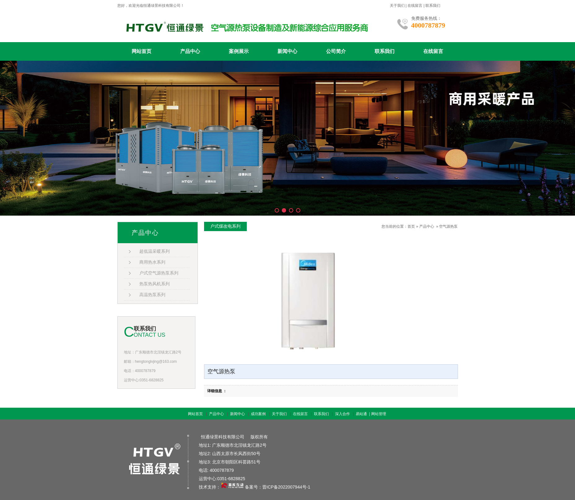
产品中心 (190, 51)
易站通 (363, 414)
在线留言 (414, 5)
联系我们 (432, 5)
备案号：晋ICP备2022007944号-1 (278, 487)
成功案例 (258, 414)
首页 (411, 226)
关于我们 (397, 5)
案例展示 (239, 51)
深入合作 (342, 414)
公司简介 (336, 51)
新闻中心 (287, 51)
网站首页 (141, 51)
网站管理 (378, 414)
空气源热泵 (448, 226)
